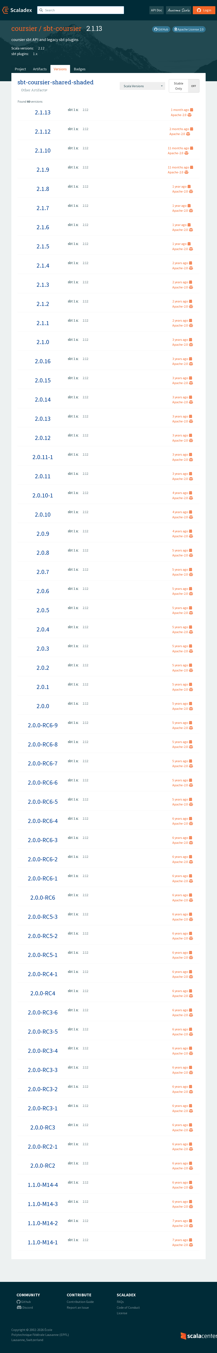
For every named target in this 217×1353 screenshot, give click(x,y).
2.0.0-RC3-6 (43, 1012)
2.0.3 (43, 648)
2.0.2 (43, 667)
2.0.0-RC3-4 (43, 1050)
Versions (60, 69)
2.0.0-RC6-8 (43, 744)
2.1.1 (43, 323)
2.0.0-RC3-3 (43, 1070)
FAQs (120, 1302)
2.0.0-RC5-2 (43, 936)
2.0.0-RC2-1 (43, 1146)
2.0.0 (43, 706)
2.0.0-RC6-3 (43, 840)
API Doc (156, 10)
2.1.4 (43, 265)
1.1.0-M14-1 (43, 1242)
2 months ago (181, 129)
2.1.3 (43, 284)
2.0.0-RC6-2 (43, 859)
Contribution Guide (80, 1302)
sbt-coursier (62, 28)
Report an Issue (78, 1307)
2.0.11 (43, 476)
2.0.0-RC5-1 (43, 955)
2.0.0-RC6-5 (43, 801)
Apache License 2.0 (189, 29)
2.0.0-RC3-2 (43, 1089)
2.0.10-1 (42, 495)
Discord (25, 1307)
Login (204, 10)
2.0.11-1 (42, 457)
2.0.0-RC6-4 (43, 821)
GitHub (161, 29)
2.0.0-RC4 (42, 993)
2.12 (41, 48)
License (122, 1313)
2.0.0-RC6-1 (43, 878)
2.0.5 (43, 610)
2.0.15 (43, 380)
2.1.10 (43, 150)
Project (20, 69)
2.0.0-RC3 (42, 1127)
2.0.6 (43, 591)
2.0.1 (43, 687)
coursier (24, 28)
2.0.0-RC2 (42, 1165)
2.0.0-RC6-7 (43, 763)
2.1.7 (43, 208)
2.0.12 (43, 438)
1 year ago (181, 186)
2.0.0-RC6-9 (43, 725)
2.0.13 (43, 418)
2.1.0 (43, 342)
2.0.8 (43, 552)
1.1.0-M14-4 (43, 1184)
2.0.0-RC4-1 (43, 974)
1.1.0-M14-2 (43, 1223)
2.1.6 (43, 227)
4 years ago (182, 493)
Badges (80, 69)
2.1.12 (43, 131)
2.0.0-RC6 (42, 897)
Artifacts (40, 69)
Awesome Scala (179, 10)
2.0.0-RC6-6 (43, 782)
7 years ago (182, 1221)
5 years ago (182, 550)
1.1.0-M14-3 (43, 1204)
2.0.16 (43, 361)
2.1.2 (43, 304)
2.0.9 (43, 533)
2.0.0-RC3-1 (43, 1108)
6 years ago (182, 818)
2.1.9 (43, 169)
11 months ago (180, 148)
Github (24, 1302)
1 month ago (182, 110)
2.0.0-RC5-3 (43, 916)
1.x (35, 53)
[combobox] (142, 86)
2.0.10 (43, 514)
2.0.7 (43, 572)
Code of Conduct (128, 1307)
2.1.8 (43, 189)
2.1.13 (43, 112)
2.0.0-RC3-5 (43, 1031)
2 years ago (182, 263)
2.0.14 (43, 399)
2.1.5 (43, 246)
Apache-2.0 (181, 115)
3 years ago (182, 339)
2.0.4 (43, 629)
